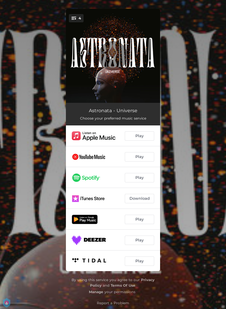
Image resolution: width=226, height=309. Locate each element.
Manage (96, 292)
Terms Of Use (123, 285)
